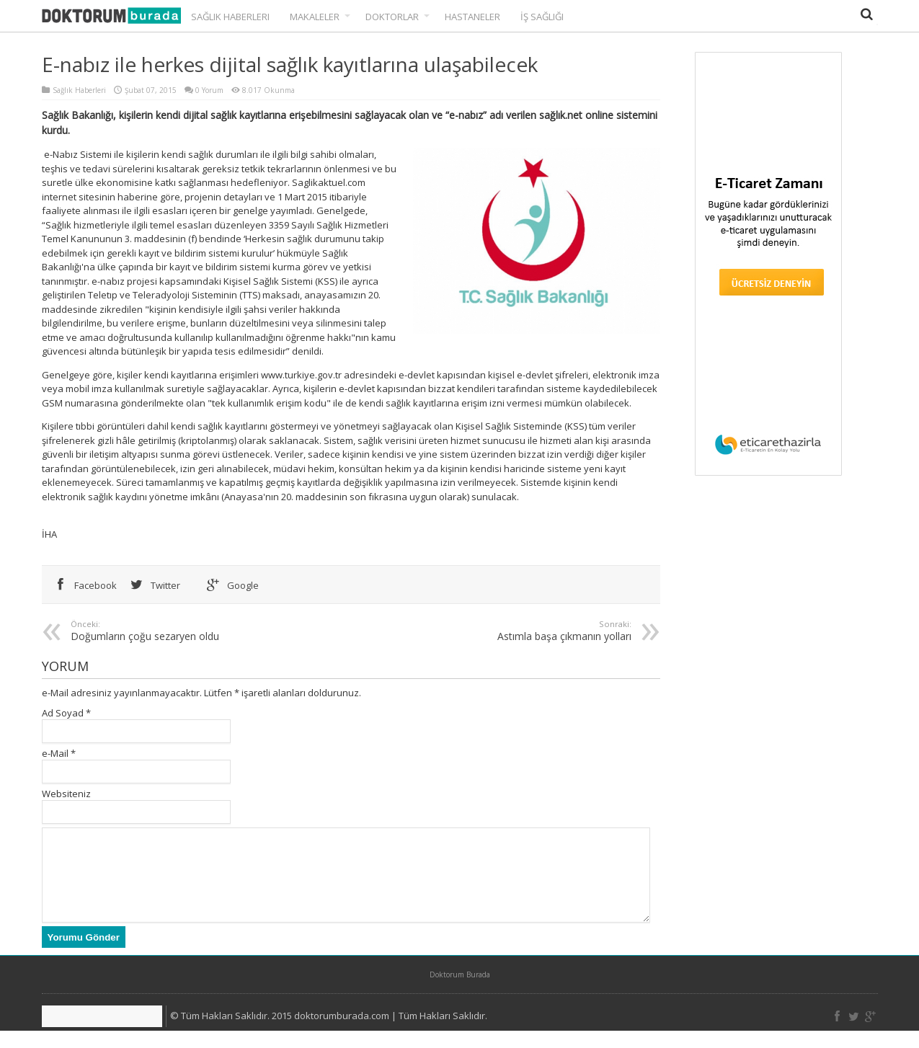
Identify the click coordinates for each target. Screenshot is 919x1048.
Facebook (83, 585)
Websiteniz (66, 793)
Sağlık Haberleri (230, 16)
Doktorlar (397, 16)
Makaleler (320, 16)
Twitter (152, 585)
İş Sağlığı (542, 16)
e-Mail (55, 753)
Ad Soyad (63, 712)
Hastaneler (472, 16)
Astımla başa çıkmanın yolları (497, 630)
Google (230, 585)
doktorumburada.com (341, 1032)
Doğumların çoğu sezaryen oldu (205, 630)
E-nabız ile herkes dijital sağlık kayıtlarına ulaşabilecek (290, 64)
